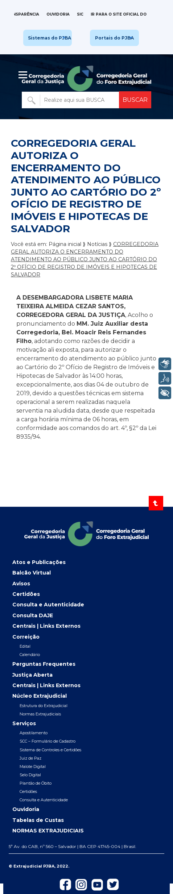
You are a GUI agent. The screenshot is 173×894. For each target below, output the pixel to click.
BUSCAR (135, 99)
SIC (80, 14)
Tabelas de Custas (38, 820)
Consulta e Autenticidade (48, 604)
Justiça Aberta (32, 675)
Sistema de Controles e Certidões (50, 749)
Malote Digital (33, 766)
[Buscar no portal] (71, 100)
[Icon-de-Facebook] (65, 884)
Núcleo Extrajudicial (39, 696)
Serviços (24, 723)
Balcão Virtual (31, 572)
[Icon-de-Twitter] (113, 884)
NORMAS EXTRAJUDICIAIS (48, 830)
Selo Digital (30, 774)
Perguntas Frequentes (43, 664)
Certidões (26, 594)
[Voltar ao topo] (156, 503)
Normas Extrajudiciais (40, 714)
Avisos (21, 583)
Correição (26, 637)
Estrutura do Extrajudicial (43, 705)
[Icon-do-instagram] (81, 884)
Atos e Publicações (39, 562)
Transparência (21, 14)
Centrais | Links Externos (46, 626)
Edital (25, 646)
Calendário (30, 654)
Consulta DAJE (32, 615)
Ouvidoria (58, 14)
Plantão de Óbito (36, 783)
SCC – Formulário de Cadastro (47, 741)
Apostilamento (34, 732)
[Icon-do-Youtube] (97, 884)
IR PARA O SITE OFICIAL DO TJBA (124, 14)
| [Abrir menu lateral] (23, 75)
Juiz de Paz (30, 758)
